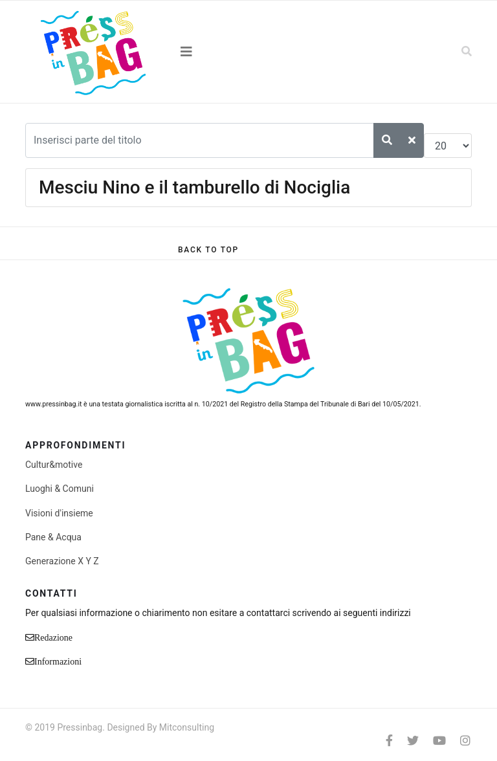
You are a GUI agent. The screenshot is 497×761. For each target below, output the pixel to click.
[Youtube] (439, 740)
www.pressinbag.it (53, 404)
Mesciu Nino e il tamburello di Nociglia (194, 187)
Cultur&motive (53, 464)
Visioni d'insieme (59, 513)
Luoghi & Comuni (59, 488)
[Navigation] (248, 52)
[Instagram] (465, 740)
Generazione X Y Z (62, 561)
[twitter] (413, 740)
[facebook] (389, 740)
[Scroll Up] (208, 249)
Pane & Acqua (53, 537)
